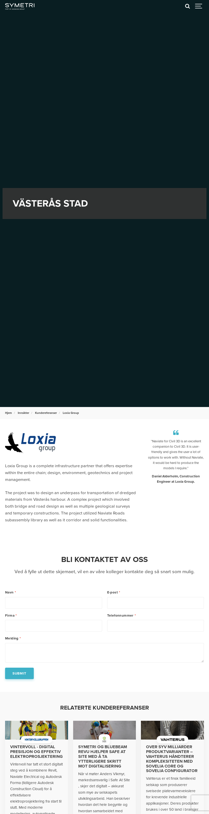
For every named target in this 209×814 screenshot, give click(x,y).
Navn (10, 592)
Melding (13, 638)
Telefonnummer (121, 615)
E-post (113, 592)
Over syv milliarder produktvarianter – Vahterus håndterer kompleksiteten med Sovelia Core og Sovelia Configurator (172, 758)
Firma (11, 615)
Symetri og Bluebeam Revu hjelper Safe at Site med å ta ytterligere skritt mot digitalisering (102, 756)
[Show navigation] (199, 6)
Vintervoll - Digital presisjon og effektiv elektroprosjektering (36, 751)
